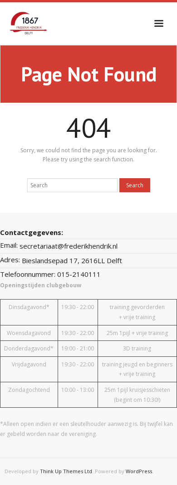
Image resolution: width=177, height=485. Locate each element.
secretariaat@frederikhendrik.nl (69, 245)
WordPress (139, 471)
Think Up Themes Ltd (66, 471)
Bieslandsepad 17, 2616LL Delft (72, 260)
